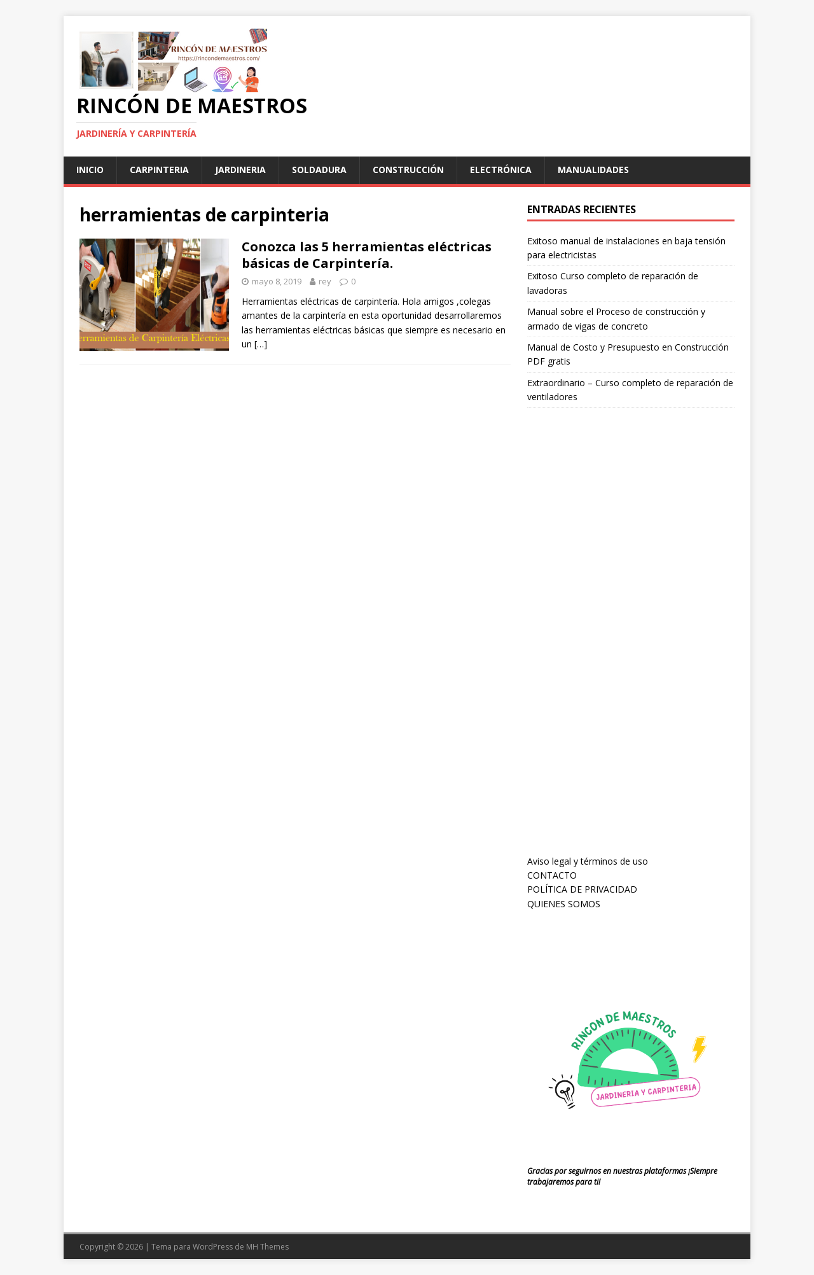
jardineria (240, 170)
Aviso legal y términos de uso (587, 861)
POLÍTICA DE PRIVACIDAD (582, 889)
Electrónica (501, 170)
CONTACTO (552, 875)
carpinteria (159, 170)
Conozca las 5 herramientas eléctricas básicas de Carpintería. (367, 255)
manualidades (593, 170)
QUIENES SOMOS (563, 904)
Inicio (90, 170)
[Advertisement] (622, 643)
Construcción (408, 170)
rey (325, 281)
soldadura (319, 170)
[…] (260, 344)
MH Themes (267, 1246)
